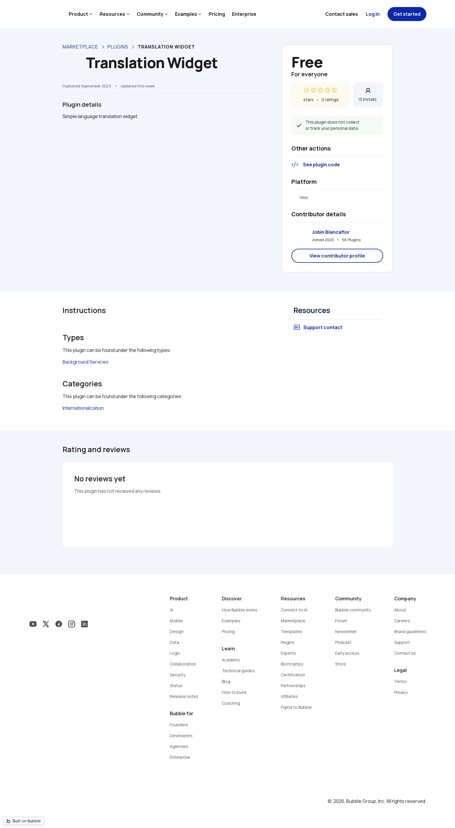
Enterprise (244, 14)
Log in (373, 14)
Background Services (85, 362)
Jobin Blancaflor (331, 232)
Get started (407, 14)
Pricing (217, 14)
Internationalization (83, 408)
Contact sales (341, 14)
